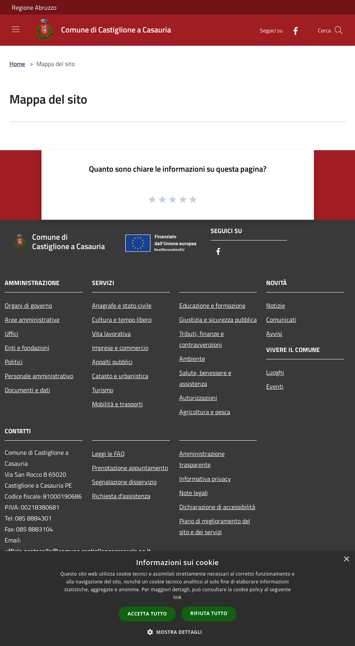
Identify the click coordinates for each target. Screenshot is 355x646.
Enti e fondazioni (27, 347)
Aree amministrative (32, 319)
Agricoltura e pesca (204, 411)
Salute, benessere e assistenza (205, 378)
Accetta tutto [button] (147, 613)
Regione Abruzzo (34, 7)
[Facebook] (292, 30)
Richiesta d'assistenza (121, 496)
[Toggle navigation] (15, 29)
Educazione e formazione (212, 305)
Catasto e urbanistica (120, 375)
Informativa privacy (205, 478)
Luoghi (275, 372)
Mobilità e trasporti (117, 404)
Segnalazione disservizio (124, 481)
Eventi (274, 386)
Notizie (275, 305)
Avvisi (274, 333)
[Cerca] (338, 30)
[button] (177, 632)
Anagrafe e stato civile (121, 305)
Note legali (193, 492)
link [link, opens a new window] (177, 597)
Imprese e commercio (120, 347)
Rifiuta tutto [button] (208, 613)
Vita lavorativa (111, 333)
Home (17, 63)
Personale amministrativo (39, 375)
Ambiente (192, 358)
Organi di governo (28, 305)
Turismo (102, 390)
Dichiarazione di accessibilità (217, 506)
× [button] (346, 559)
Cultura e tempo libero (121, 319)
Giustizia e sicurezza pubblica (218, 319)
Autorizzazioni (198, 397)
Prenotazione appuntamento (130, 467)
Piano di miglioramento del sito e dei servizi (214, 526)
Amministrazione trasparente (202, 459)
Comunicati (281, 319)
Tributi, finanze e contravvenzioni (201, 339)
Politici (14, 361)
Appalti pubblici (112, 361)
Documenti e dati (27, 390)
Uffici (11, 333)
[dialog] (177, 598)
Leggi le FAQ (108, 453)
